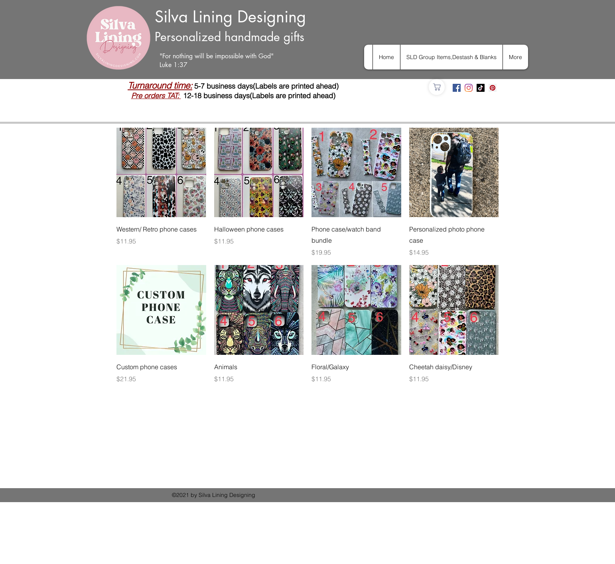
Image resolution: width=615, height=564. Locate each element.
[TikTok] (481, 88)
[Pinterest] (493, 88)
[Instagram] (469, 88)
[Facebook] (457, 88)
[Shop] (437, 87)
